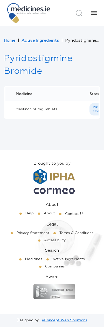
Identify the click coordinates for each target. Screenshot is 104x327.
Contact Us (75, 214)
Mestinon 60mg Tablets (36, 109)
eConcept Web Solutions (64, 320)
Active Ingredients (40, 41)
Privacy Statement (33, 233)
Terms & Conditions (76, 233)
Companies (55, 266)
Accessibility (55, 240)
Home (9, 41)
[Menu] (94, 13)
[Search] (79, 13)
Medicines (33, 259)
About (49, 213)
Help (29, 213)
